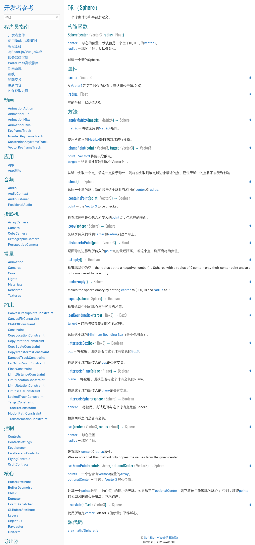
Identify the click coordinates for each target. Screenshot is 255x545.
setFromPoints (79, 466)
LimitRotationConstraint (26, 385)
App (11, 165)
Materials (15, 284)
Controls (14, 436)
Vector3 (96, 35)
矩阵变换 (15, 79)
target (72, 161)
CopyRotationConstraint (26, 341)
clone (72, 181)
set (71, 427)
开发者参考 (19, 7)
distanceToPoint (80, 243)
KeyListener (17, 447)
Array (106, 466)
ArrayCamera (18, 222)
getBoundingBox (80, 315)
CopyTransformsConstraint (28, 352)
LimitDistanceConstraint (26, 374)
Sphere (124, 120)
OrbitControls (18, 464)
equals (73, 298)
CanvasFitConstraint (23, 318)
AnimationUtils (19, 125)
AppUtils (14, 170)
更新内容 (15, 85)
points (72, 474)
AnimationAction (20, 108)
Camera (14, 228)
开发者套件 (16, 35)
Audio (12, 188)
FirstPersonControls (23, 453)
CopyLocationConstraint (26, 335)
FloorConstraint (20, 369)
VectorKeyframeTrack (24, 147)
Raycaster (16, 526)
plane (72, 379)
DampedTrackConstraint (26, 357)
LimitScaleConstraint (24, 391)
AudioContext (18, 193)
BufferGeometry (20, 487)
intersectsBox (78, 343)
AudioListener (18, 199)
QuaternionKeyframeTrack (28, 142)
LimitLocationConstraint (26, 380)
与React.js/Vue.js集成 (25, 52)
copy (72, 226)
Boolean (124, 198)
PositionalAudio (20, 205)
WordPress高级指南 (23, 63)
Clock (12, 493)
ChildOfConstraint (21, 324)
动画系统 (15, 68)
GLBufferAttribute (21, 510)
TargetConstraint (21, 402)
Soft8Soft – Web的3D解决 (161, 537)
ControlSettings (20, 442)
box (70, 351)
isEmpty (74, 259)
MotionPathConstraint (24, 413)
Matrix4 (107, 120)
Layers (13, 515)
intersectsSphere (80, 399)
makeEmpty (77, 282)
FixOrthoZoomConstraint (26, 363)
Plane (107, 371)
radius (72, 48)
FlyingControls (19, 459)
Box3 (108, 315)
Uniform (14, 532)
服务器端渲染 (18, 57)
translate (75, 505)
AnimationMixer (20, 119)
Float (119, 35)
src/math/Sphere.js (83, 530)
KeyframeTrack (19, 130)
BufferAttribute (19, 482)
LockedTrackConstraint (25, 396)
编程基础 (15, 46)
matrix (73, 128)
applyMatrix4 (78, 120)
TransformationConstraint (27, 419)
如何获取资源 (18, 91)
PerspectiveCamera (23, 244)
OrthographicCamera (23, 239)
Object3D (15, 521)
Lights (12, 279)
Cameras (15, 267)
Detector (14, 498)
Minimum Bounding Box (105, 334)
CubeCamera (17, 233)
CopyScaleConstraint (24, 346)
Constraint (16, 330)
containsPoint (79, 198)
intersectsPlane (80, 371)
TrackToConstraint (22, 408)
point (71, 156)
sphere (73, 407)
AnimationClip (18, 114)
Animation (15, 262)
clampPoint (77, 148)
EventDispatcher (20, 504)
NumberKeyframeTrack (25, 136)
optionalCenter (79, 479)
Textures (14, 295)
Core (11, 273)
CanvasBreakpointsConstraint (30, 313)
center (72, 43)
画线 (11, 74)
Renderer (15, 290)
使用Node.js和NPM (22, 40)
